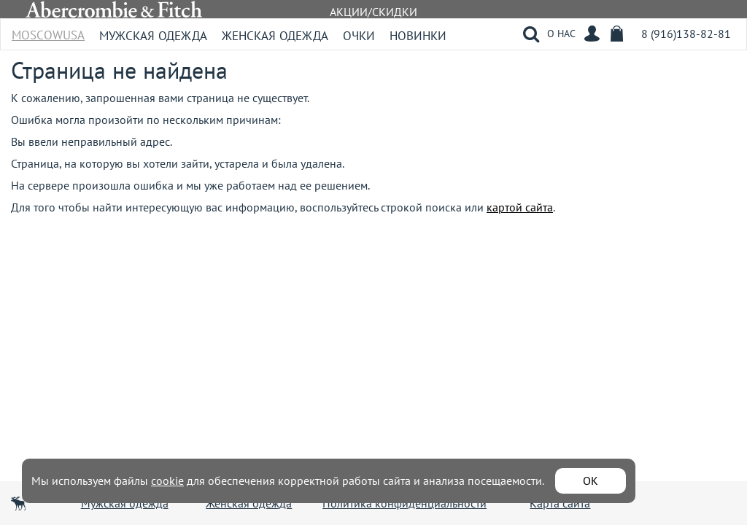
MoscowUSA (48, 30)
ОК (590, 480)
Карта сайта (560, 503)
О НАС (561, 33)
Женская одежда (275, 36)
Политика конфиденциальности (404, 503)
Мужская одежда (153, 36)
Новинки (418, 36)
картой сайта (520, 207)
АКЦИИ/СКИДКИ (373, 11)
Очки (359, 36)
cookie (167, 480)
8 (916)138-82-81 (686, 33)
